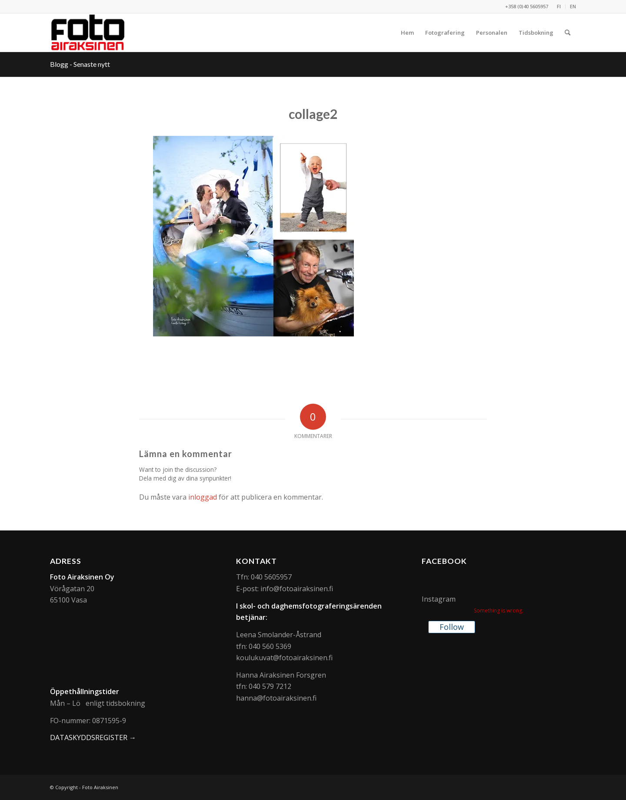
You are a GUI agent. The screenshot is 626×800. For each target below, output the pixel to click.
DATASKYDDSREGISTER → (93, 737)
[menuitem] (559, 6)
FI (559, 6)
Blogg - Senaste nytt (80, 64)
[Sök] (567, 32)
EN (573, 6)
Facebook (444, 561)
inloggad (202, 497)
